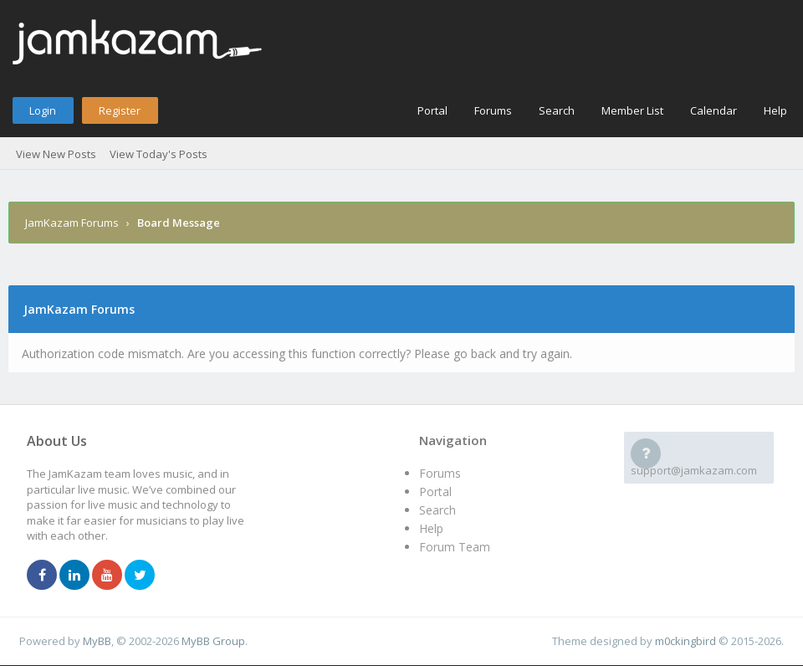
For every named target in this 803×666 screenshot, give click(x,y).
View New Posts (56, 153)
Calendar (713, 110)
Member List (632, 110)
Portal (432, 110)
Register (120, 110)
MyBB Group (213, 640)
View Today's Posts (158, 153)
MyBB (97, 640)
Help (775, 110)
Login (42, 110)
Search (557, 110)
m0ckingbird (685, 640)
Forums (493, 110)
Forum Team (454, 547)
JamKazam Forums (72, 222)
